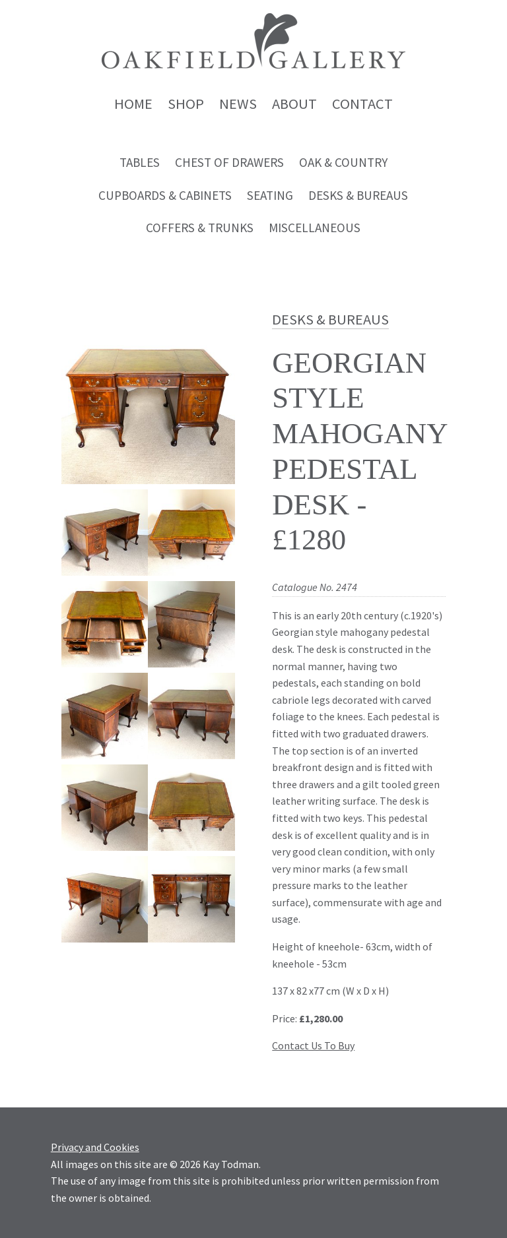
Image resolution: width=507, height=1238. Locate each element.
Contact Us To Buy (313, 1045)
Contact (362, 103)
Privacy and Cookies (95, 1147)
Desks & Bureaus (358, 195)
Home (133, 103)
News (238, 103)
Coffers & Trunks (200, 227)
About (294, 103)
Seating (270, 195)
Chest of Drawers (229, 162)
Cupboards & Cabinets (165, 195)
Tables (139, 162)
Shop (186, 103)
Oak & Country (343, 162)
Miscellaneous (314, 227)
